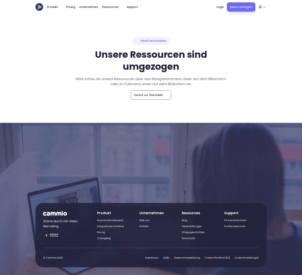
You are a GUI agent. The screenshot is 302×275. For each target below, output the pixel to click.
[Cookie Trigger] (247, 258)
